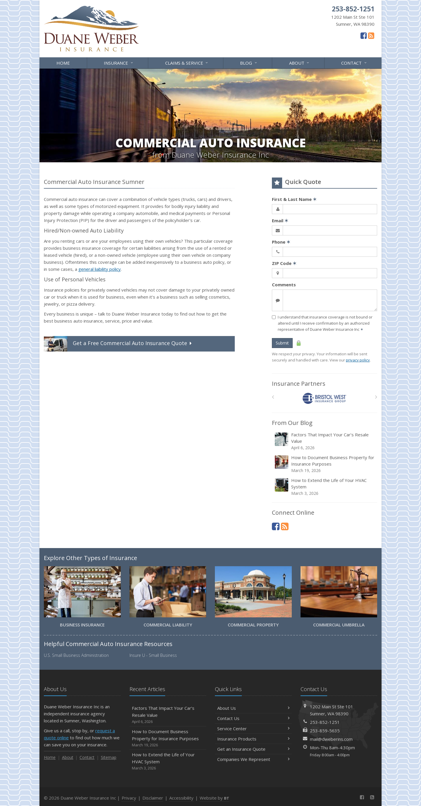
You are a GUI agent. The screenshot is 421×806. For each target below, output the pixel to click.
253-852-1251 (325, 722)
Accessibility (181, 798)
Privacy (129, 798)
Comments (284, 284)
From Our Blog (292, 423)
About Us (253, 708)
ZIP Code (284, 263)
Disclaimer (152, 798)
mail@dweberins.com (331, 739)
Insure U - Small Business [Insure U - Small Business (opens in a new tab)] (153, 655)
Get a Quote (118, 344)
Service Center (253, 728)
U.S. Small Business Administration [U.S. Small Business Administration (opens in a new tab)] (76, 655)
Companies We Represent (253, 759)
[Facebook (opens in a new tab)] (363, 35)
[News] (371, 35)
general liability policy (99, 269)
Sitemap (108, 757)
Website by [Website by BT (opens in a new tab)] (214, 798)
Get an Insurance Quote (253, 749)
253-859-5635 (325, 730)
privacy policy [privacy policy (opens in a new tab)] (358, 360)
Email (280, 220)
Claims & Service (187, 62)
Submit (282, 343)
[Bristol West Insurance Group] (325, 398)
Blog (249, 62)
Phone (281, 242)
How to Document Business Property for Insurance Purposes (325, 463)
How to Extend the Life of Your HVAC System (325, 486)
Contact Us (253, 718)
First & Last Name (294, 199)
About (299, 62)
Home (63, 63)
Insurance (119, 62)
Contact (354, 62)
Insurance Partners (298, 384)
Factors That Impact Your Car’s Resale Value (325, 441)
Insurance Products (253, 739)
